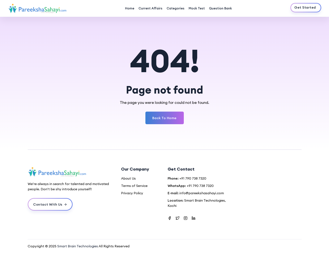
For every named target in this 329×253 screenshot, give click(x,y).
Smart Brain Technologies (77, 246)
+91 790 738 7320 (192, 178)
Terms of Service (134, 186)
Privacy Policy (132, 193)
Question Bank (220, 8)
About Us (128, 178)
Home (129, 8)
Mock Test (197, 8)
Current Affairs (150, 8)
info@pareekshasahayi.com (201, 193)
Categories (175, 8)
